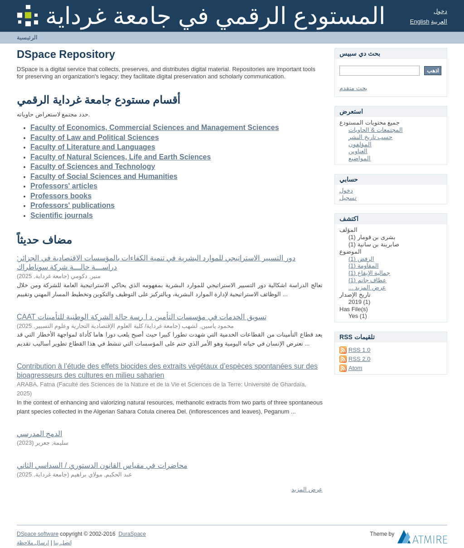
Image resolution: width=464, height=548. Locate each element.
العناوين (357, 151)
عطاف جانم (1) (367, 280)
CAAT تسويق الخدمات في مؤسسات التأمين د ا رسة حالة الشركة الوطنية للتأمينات (141, 317)
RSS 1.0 (359, 349)
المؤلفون (360, 144)
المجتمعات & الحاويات (375, 129)
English (420, 21)
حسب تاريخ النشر (370, 137)
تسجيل (348, 197)
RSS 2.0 (359, 359)
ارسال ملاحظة (33, 542)
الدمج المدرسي (39, 433)
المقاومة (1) (363, 265)
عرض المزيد (307, 489)
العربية (439, 21)
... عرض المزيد (367, 287)
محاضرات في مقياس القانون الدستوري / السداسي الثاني (102, 465)
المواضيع (359, 158)
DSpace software (37, 534)
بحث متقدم (353, 88)
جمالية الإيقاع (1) (369, 272)
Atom (355, 368)
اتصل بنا (62, 542)
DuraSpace (131, 534)
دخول (440, 11)
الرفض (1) (361, 258)
